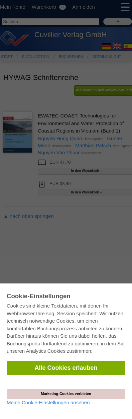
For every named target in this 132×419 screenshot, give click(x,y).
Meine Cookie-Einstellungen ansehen (48, 402)
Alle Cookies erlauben (65, 367)
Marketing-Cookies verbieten (66, 394)
